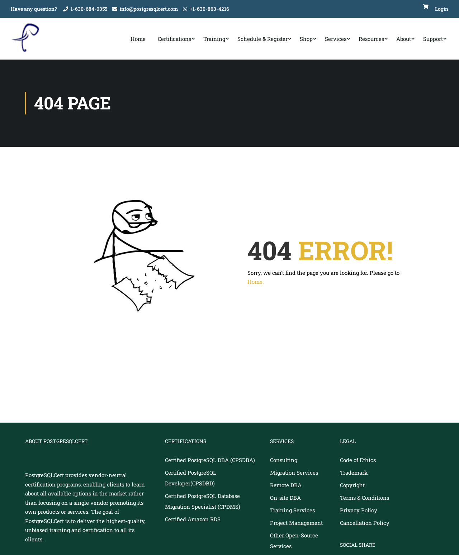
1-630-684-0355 (89, 8)
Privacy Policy (358, 511)
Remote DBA (286, 486)
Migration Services (294, 474)
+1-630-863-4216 (209, 8)
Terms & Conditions (364, 499)
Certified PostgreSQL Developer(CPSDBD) (190, 479)
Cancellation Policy (364, 524)
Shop (306, 39)
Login (441, 8)
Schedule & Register (262, 39)
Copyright (352, 486)
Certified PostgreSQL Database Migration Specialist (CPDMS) (202, 503)
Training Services (292, 511)
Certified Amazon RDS (193, 520)
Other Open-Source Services (294, 542)
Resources (371, 39)
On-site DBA (285, 499)
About (403, 39)
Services (335, 39)
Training (214, 39)
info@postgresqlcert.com (149, 8)
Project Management (296, 524)
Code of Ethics (358, 461)
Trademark (354, 474)
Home (138, 39)
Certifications (174, 39)
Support (433, 39)
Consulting (283, 461)
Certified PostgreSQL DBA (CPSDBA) (210, 461)
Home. (255, 283)
